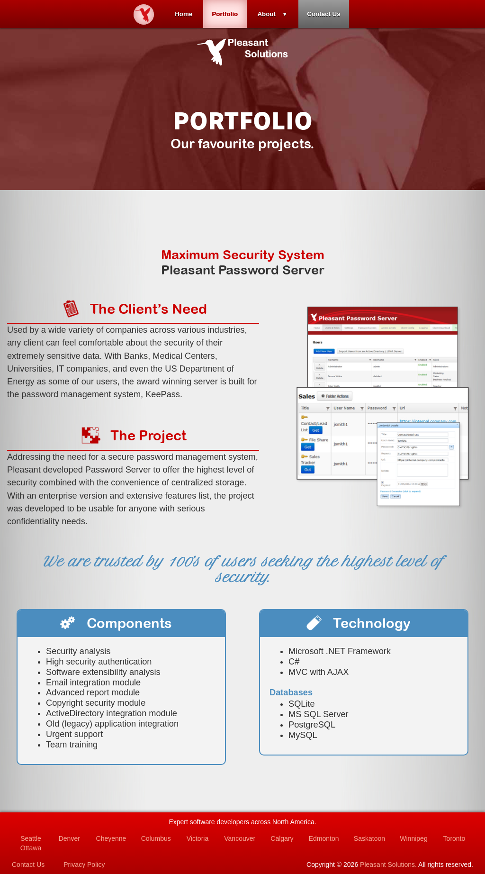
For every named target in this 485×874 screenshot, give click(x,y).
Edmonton (324, 838)
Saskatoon (369, 838)
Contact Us (325, 14)
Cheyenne (111, 838)
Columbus (156, 838)
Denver (69, 838)
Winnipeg (413, 838)
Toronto (454, 838)
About (267, 14)
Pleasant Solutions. (388, 864)
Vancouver (239, 838)
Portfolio (224, 14)
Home (181, 14)
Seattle (30, 838)
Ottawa (30, 848)
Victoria (197, 838)
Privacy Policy (84, 864)
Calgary (281, 838)
